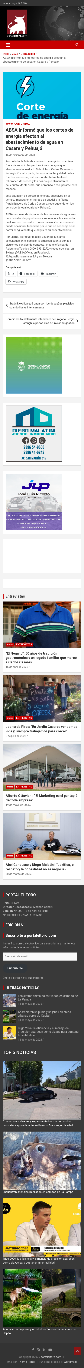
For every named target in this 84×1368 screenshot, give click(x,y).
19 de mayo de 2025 (18, 804)
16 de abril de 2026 (17, 666)
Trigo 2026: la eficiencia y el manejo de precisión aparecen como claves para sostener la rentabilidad (48, 1031)
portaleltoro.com (51, 1357)
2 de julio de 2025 (16, 735)
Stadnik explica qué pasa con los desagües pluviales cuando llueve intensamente (41, 305)
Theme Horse (26, 1362)
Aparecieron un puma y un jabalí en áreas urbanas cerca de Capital (44, 1013)
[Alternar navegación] (8, 44)
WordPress (70, 1362)
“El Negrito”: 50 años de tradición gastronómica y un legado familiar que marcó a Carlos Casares (41, 657)
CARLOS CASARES (42, 556)
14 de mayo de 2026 (30, 1003)
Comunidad (22, 123)
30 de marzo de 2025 (18, 873)
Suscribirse (15, 968)
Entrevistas (15, 596)
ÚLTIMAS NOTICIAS (22, 988)
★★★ (9, 123)
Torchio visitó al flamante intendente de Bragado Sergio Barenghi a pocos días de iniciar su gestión (40, 321)
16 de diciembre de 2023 (20, 155)
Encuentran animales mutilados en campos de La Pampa (38, 1192)
